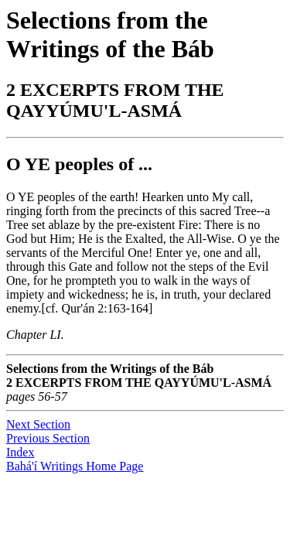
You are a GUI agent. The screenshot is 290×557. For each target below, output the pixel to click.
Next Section (38, 424)
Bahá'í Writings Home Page (74, 466)
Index (20, 452)
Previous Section (48, 438)
